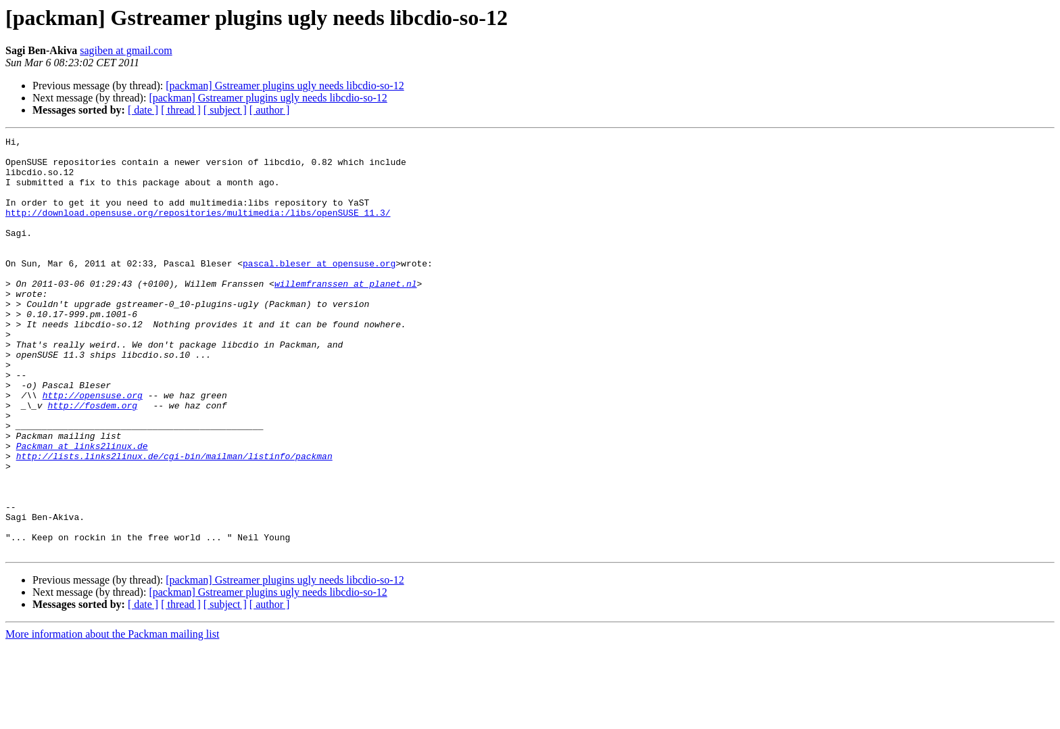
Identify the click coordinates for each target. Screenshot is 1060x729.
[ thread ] (181, 110)
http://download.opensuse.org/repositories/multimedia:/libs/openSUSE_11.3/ (197, 228)
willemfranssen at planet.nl (345, 314)
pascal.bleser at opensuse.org (319, 289)
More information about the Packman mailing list (112, 717)
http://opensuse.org (93, 448)
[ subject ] (225, 110)
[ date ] (143, 110)
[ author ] (269, 110)
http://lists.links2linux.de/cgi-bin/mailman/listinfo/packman (174, 521)
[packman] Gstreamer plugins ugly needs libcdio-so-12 (285, 85)
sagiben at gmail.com (126, 50)
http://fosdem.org (92, 460)
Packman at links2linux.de (82, 508)
